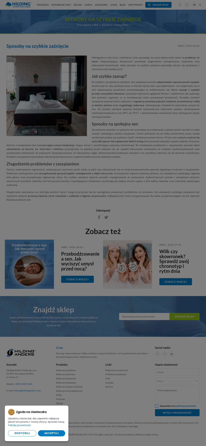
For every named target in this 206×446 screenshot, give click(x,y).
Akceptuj (51, 433)
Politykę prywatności (19, 425)
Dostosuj (22, 433)
